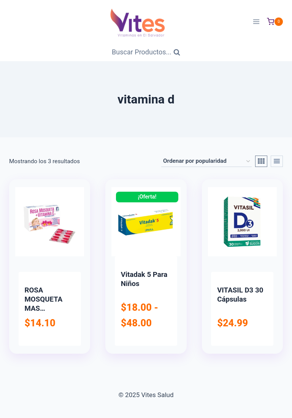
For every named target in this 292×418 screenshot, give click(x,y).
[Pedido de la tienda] (206, 161)
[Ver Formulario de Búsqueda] (146, 52)
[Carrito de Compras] (275, 21)
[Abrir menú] (256, 21)
